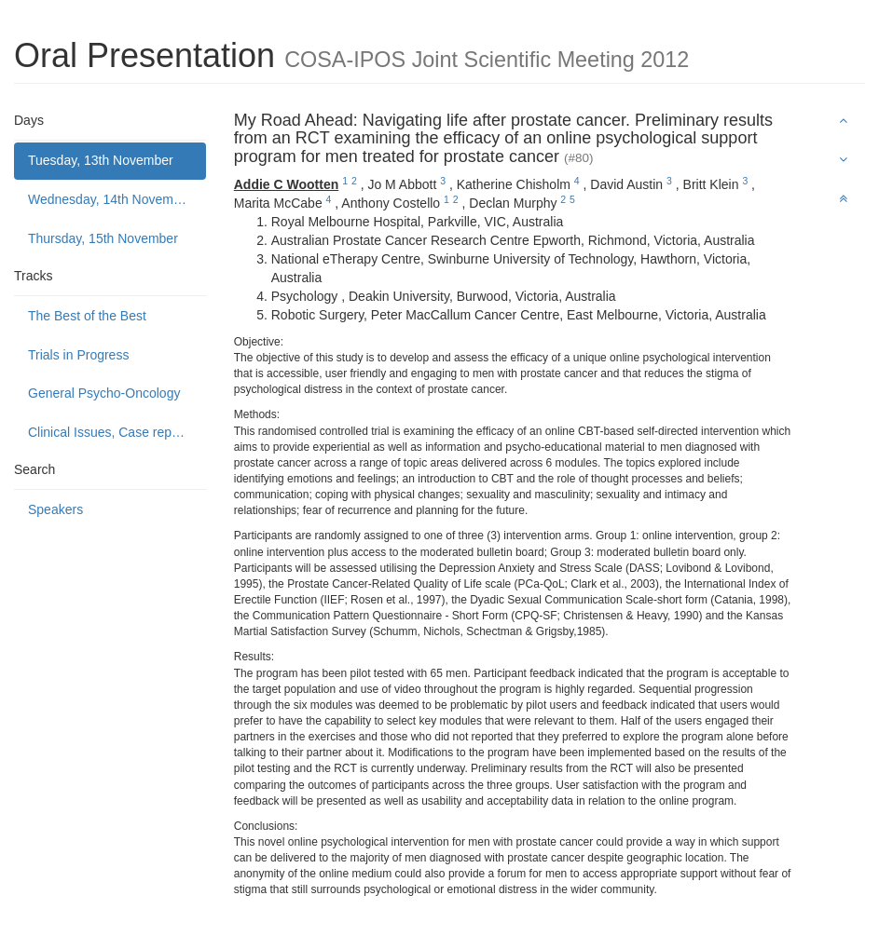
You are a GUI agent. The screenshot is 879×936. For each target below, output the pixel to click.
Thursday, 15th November (103, 238)
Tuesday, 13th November (100, 160)
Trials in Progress (78, 354)
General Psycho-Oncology (104, 393)
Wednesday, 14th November (110, 199)
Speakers (55, 509)
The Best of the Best (87, 315)
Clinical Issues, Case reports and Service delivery (117, 432)
